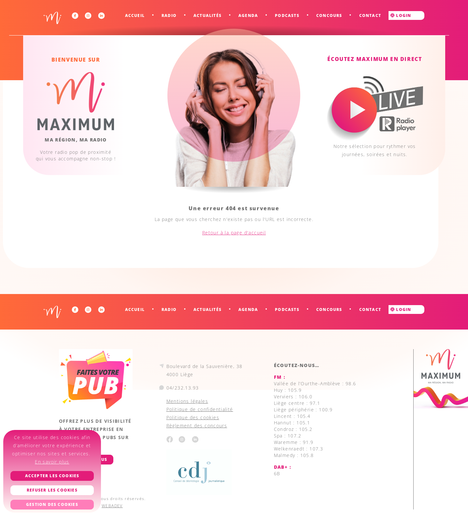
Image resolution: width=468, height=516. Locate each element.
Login (400, 15)
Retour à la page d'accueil (234, 232)
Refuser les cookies (52, 490)
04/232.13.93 (182, 388)
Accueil (135, 15)
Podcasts (287, 15)
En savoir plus (52, 462)
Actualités (207, 15)
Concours (329, 15)
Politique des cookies (192, 417)
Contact (370, 15)
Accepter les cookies (52, 476)
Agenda (248, 15)
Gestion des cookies (52, 504)
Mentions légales (187, 401)
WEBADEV (112, 506)
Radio (169, 15)
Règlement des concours (196, 425)
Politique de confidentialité (199, 409)
